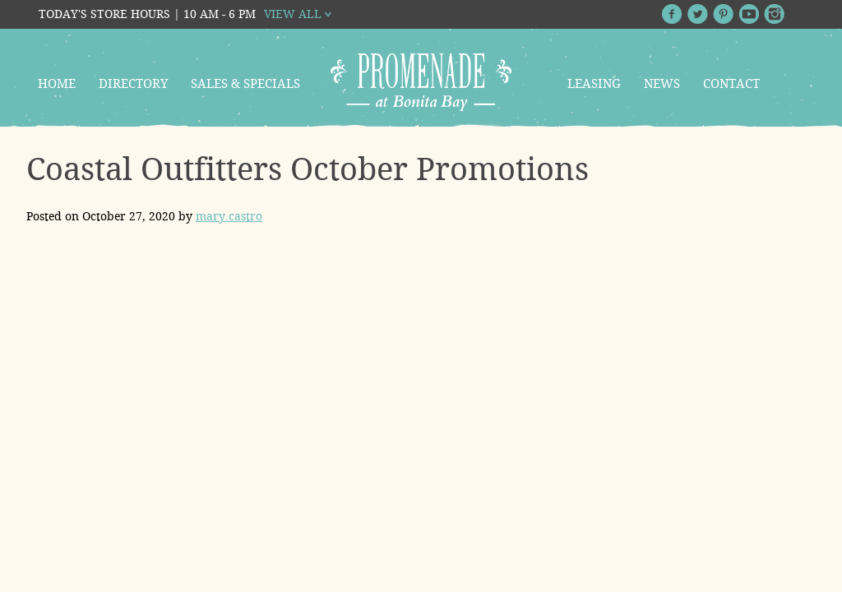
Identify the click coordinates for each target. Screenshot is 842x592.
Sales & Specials (245, 83)
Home (57, 83)
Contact (731, 83)
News (662, 83)
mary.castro (229, 216)
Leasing (594, 83)
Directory (133, 83)
